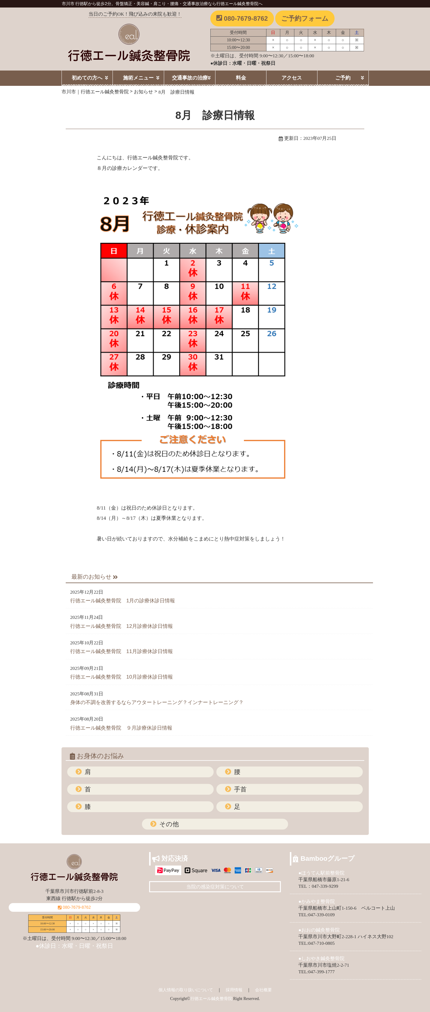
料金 (241, 78)
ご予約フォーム (305, 18)
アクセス (291, 78)
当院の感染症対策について (215, 886)
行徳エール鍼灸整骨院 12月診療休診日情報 (121, 626)
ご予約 (342, 78)
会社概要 (263, 989)
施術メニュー (138, 78)
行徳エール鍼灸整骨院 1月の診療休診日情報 (122, 601)
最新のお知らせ (94, 577)
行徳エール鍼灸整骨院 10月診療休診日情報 (121, 677)
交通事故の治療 (190, 78)
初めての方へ (87, 78)
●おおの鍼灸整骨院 (318, 929)
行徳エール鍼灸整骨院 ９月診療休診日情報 (121, 728)
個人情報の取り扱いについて (185, 989)
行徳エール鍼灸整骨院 (211, 998)
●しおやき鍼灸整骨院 (321, 958)
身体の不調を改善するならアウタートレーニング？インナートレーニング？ (157, 702)
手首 (239, 789)
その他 (168, 824)
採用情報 (234, 989)
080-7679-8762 (242, 18)
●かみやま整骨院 (316, 901)
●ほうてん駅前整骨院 (321, 872)
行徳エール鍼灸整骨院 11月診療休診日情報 (121, 651)
